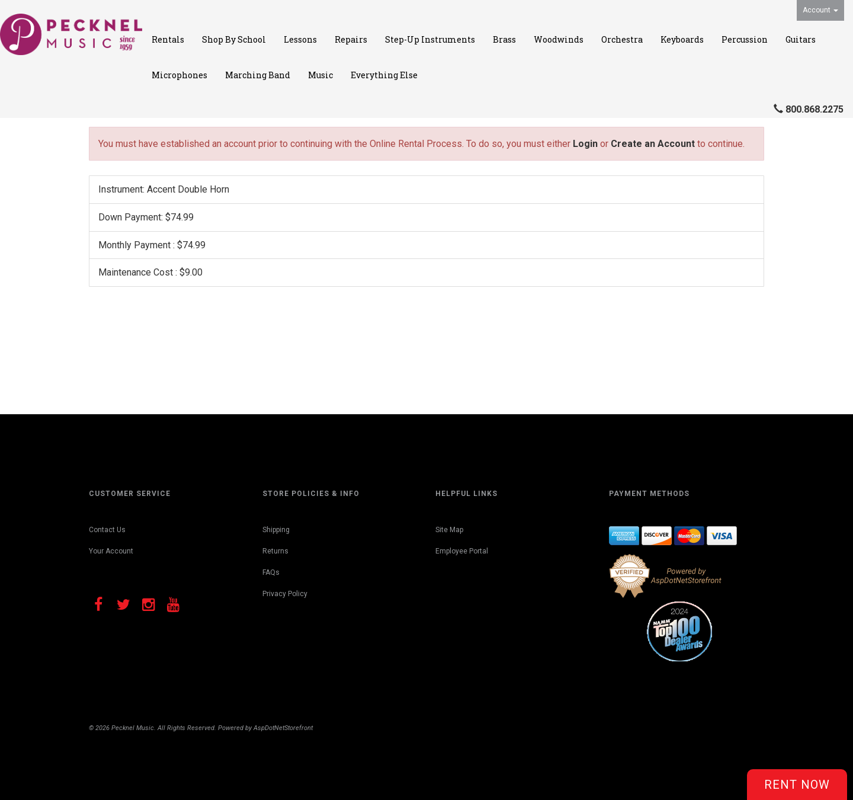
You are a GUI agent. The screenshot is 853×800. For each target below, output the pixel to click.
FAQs (271, 572)
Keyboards (682, 39)
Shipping (276, 530)
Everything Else (384, 75)
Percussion (744, 39)
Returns (275, 551)
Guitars (800, 39)
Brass (504, 39)
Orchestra (622, 39)
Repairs (351, 39)
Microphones (179, 75)
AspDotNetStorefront (283, 728)
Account (820, 10)
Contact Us (107, 530)
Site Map (449, 530)
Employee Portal (461, 551)
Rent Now (797, 784)
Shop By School (234, 39)
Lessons (300, 39)
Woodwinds (558, 39)
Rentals (168, 39)
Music (320, 75)
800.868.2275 (814, 109)
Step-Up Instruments (430, 39)
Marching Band (257, 75)
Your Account (111, 551)
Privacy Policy (284, 594)
